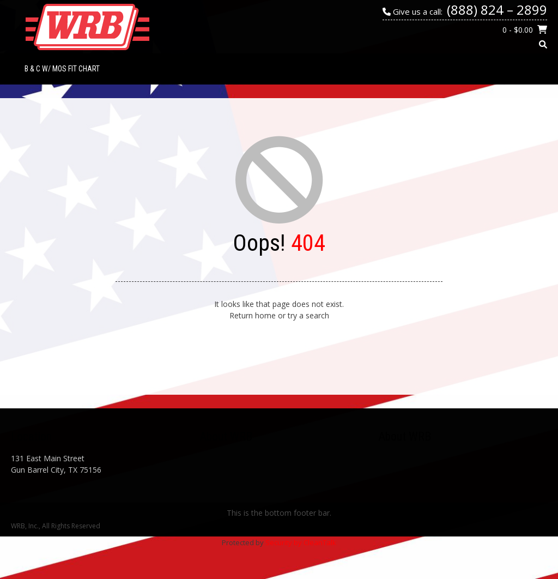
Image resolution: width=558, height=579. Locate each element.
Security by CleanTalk (300, 542)
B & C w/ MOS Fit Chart (62, 68)
